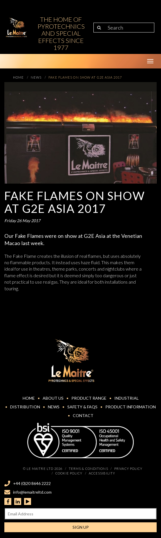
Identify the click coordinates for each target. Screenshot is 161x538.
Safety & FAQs (82, 406)
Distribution (25, 406)
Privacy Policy (128, 468)
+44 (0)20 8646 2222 (32, 483)
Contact (83, 415)
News (53, 406)
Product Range (88, 398)
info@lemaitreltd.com (32, 492)
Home (29, 398)
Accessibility (102, 473)
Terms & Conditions (88, 468)
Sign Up (81, 527)
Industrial (126, 398)
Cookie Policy (68, 473)
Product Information (130, 406)
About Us (53, 398)
